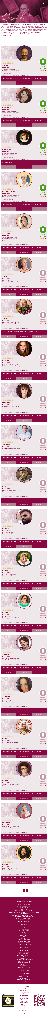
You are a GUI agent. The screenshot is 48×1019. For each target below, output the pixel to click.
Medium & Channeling (24, 943)
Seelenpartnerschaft (24, 963)
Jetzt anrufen (43, 63)
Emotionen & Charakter (24, 955)
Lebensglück (24, 978)
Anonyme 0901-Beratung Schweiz (24, 901)
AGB (24, 927)
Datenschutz (24, 926)
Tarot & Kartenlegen (24, 940)
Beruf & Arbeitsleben (24, 904)
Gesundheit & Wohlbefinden (24, 918)
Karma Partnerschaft (24, 967)
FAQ (25, 981)
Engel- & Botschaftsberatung (24, 910)
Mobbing (24, 936)
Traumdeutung (24, 966)
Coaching (24, 909)
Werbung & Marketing (24, 961)
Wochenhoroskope (24, 921)
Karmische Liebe (24, 973)
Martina (6, 402)
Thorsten (7, 318)
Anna (4, 276)
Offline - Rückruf (43, 274)
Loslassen (24, 975)
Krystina (6, 149)
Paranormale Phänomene (24, 979)
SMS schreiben (39, 83)
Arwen (5, 654)
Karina (5, 360)
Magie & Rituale (24, 956)
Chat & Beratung (24, 907)
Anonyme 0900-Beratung (24, 900)
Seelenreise (24, 972)
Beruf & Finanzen (24, 949)
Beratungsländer (24, 929)
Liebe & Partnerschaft (24, 946)
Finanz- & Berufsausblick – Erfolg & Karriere (24, 915)
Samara (6, 612)
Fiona (5, 864)
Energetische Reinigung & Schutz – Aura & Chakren (24, 912)
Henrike (6, 822)
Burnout (24, 938)
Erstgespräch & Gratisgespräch (24, 917)
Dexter (5, 528)
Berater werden (24, 930)
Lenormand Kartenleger (24, 976)
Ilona (5, 570)
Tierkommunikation (24, 952)
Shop (24, 933)
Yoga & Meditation (24, 953)
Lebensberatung (24, 970)
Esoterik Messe (24, 958)
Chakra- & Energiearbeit (24, 906)
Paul (4, 486)
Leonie (5, 780)
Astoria (6, 233)
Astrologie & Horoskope (24, 903)
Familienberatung (24, 913)
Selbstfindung (24, 950)
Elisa (4, 738)
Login (45, 4)
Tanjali (6, 696)
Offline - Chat (8, 83)
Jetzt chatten (8, 294)
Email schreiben (24, 83)
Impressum (24, 924)
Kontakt (24, 932)
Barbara (6, 107)
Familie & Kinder (24, 947)
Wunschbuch (24, 935)
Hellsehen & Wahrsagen (24, 920)
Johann (6, 444)
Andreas (6, 65)
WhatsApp (24, 964)
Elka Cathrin (8, 191)
